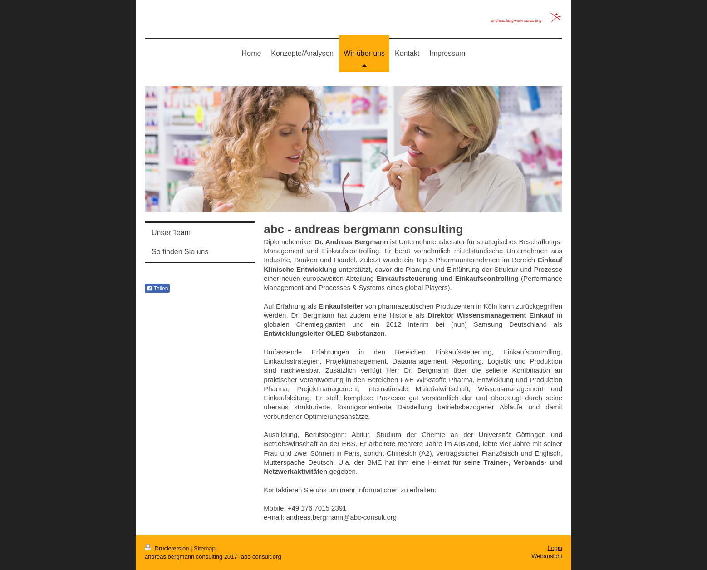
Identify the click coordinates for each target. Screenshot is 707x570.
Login (555, 548)
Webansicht (546, 556)
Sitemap (205, 548)
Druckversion (168, 548)
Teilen (157, 288)
